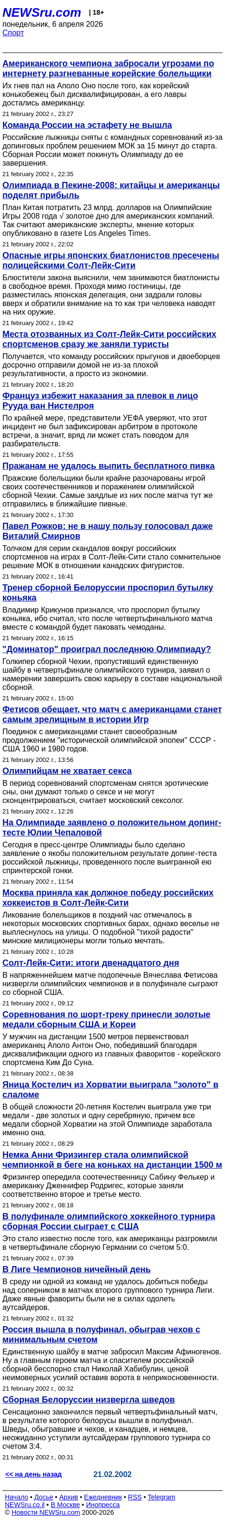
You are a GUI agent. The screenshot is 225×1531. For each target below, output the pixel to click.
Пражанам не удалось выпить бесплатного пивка (108, 466)
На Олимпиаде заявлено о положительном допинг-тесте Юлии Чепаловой (111, 827)
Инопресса (103, 1505)
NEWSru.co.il (25, 1505)
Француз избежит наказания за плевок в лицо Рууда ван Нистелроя (100, 401)
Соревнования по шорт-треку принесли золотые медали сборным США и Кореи (106, 1019)
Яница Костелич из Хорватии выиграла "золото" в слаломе (110, 1089)
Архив (68, 1497)
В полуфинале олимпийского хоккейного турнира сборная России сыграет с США (108, 1221)
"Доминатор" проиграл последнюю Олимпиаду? (106, 649)
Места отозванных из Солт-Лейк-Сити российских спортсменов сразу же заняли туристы (109, 339)
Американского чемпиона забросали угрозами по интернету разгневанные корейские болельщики (108, 68)
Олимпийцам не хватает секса (67, 771)
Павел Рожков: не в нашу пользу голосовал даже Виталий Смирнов (107, 531)
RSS (135, 1497)
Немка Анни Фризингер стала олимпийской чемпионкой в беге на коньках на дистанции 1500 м (112, 1160)
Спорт (13, 33)
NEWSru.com (41, 12)
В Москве (65, 1505)
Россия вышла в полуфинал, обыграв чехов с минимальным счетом (101, 1334)
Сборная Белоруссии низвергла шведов (88, 1399)
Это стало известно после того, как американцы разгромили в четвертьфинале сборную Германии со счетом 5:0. (109, 1243)
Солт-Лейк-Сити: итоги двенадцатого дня (90, 963)
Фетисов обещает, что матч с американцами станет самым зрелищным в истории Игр (112, 714)
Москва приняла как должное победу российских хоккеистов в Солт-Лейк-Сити (108, 898)
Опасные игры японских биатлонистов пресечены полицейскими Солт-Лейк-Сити (110, 260)
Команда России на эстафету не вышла (87, 125)
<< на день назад (33, 1474)
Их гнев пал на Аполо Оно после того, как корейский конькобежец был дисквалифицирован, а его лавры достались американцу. (95, 94)
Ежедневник (103, 1497)
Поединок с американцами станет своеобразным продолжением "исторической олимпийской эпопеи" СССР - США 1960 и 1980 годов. (109, 740)
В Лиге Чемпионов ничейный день (76, 1269)
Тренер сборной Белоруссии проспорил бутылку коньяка (107, 592)
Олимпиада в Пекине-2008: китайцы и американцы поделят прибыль (111, 190)
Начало (16, 1497)
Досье (43, 1497)
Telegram (162, 1497)
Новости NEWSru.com (45, 1512)
